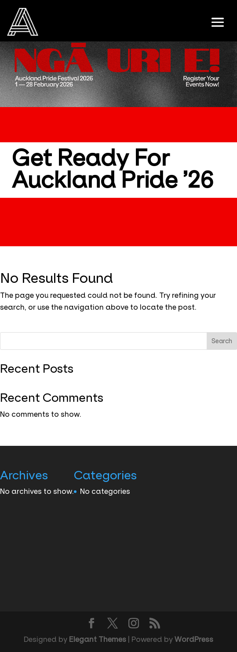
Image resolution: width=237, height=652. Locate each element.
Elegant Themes (97, 639)
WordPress (194, 639)
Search (221, 341)
